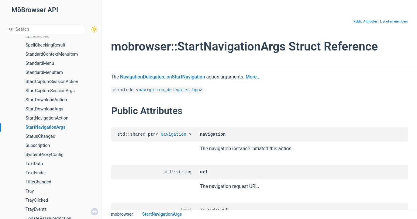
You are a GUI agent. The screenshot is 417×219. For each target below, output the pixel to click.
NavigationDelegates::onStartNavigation (162, 77)
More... (253, 77)
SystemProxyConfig (45, 154)
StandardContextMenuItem (52, 54)
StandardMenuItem (44, 72)
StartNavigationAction (47, 118)
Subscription (38, 145)
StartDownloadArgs (45, 109)
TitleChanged (38, 182)
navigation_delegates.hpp (169, 90)
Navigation (173, 134)
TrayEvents (36, 209)
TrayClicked (37, 200)
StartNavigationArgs (45, 127)
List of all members (394, 21)
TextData (34, 163)
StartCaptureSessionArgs (50, 90)
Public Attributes (365, 21)
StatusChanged (40, 136)
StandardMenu (40, 63)
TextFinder (36, 173)
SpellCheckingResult (45, 45)
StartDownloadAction (46, 100)
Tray (30, 191)
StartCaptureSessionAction (52, 81)
